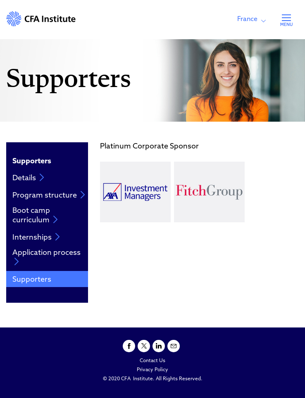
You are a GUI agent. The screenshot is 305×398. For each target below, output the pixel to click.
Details (28, 178)
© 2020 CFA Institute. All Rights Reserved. (153, 379)
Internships (36, 237)
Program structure (48, 195)
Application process (46, 257)
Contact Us (152, 360)
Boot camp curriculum (35, 215)
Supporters (36, 279)
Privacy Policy (152, 369)
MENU (286, 25)
